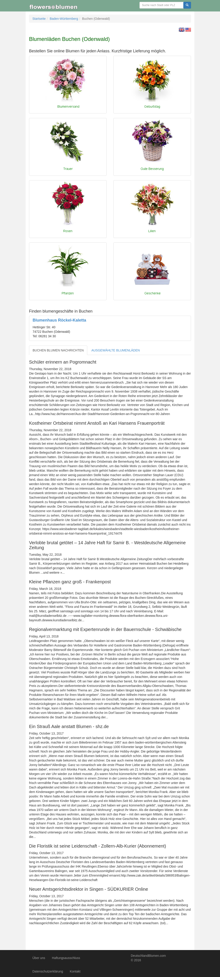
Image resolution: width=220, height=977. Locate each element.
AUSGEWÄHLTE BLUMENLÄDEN (115, 350)
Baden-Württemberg (64, 18)
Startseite (39, 18)
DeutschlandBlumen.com (148, 955)
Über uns (38, 958)
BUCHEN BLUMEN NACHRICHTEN (58, 350)
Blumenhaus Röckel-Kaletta (59, 320)
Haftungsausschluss (66, 958)
